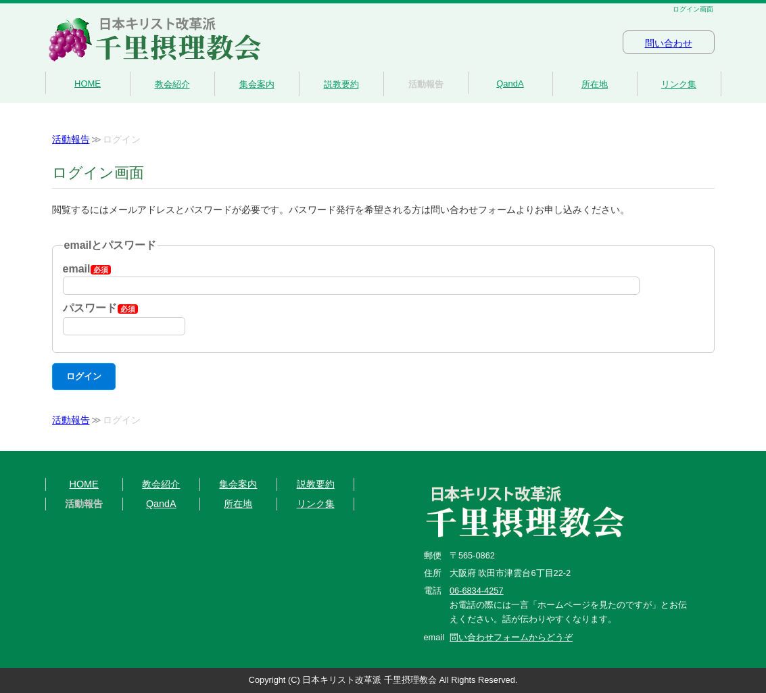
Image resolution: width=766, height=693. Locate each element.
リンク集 (678, 84)
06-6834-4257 (477, 591)
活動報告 (426, 84)
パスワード (100, 308)
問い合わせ (668, 44)
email (87, 268)
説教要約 (341, 84)
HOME (87, 83)
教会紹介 (172, 84)
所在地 (594, 84)
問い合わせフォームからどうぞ (511, 637)
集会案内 (256, 84)
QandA (509, 83)
